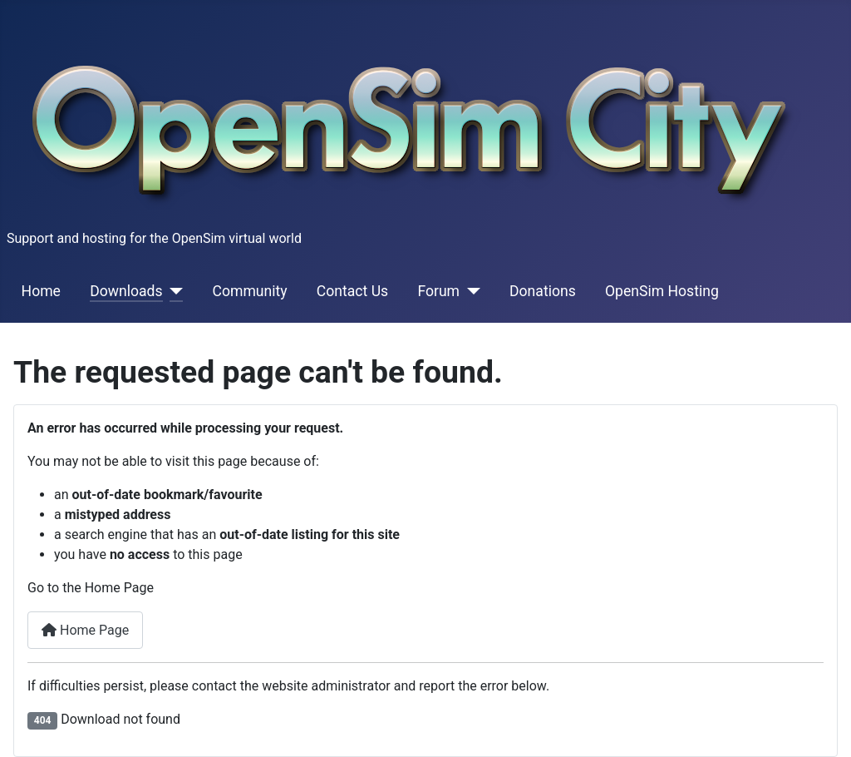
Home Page (85, 630)
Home (41, 291)
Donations (542, 291)
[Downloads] (173, 291)
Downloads (126, 291)
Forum (438, 291)
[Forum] (470, 291)
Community (250, 291)
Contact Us (352, 291)
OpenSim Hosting (662, 291)
